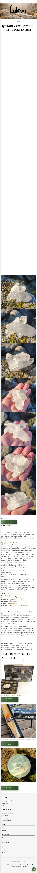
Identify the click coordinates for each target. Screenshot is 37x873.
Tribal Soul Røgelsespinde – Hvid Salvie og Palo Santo (18, 739)
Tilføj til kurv (9, 522)
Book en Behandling (6, 820)
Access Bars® (5, 815)
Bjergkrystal (6, 543)
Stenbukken (11, 598)
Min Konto (4, 837)
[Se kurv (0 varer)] (34, 869)
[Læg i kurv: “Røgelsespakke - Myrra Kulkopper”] (9, 699)
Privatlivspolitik (5, 842)
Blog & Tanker (5, 803)
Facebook (4, 850)
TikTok (3, 852)
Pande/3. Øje (13, 594)
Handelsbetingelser (6, 840)
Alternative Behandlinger (7, 813)
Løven (3, 598)
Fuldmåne (14, 603)
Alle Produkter (5, 827)
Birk (19, 605)
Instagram (4, 854)
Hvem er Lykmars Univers (8, 801)
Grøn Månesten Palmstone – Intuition (13, 784)
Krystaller (4, 830)
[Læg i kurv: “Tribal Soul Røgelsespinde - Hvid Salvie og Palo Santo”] (9, 743)
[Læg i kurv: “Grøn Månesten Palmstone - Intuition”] (9, 788)
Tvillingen (22, 598)
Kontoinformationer (16, 866)
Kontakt (3, 805)
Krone (22, 594)
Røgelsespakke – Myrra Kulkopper (11, 695)
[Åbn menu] (18, 21)
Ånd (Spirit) (13, 601)
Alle (21, 600)
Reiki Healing (5, 818)
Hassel (25, 605)
